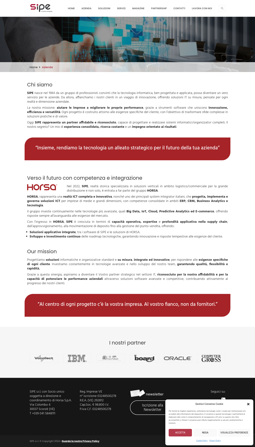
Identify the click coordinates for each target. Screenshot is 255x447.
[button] (248, 404)
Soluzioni (104, 8)
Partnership (159, 8)
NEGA (205, 433)
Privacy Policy (215, 440)
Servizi (121, 8)
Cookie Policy (202, 440)
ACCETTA (180, 433)
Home (71, 8)
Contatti (179, 8)
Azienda (86, 8)
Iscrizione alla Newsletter (152, 407)
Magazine (138, 8)
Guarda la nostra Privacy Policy (80, 441)
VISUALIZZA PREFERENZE (234, 433)
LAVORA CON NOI (202, 8)
